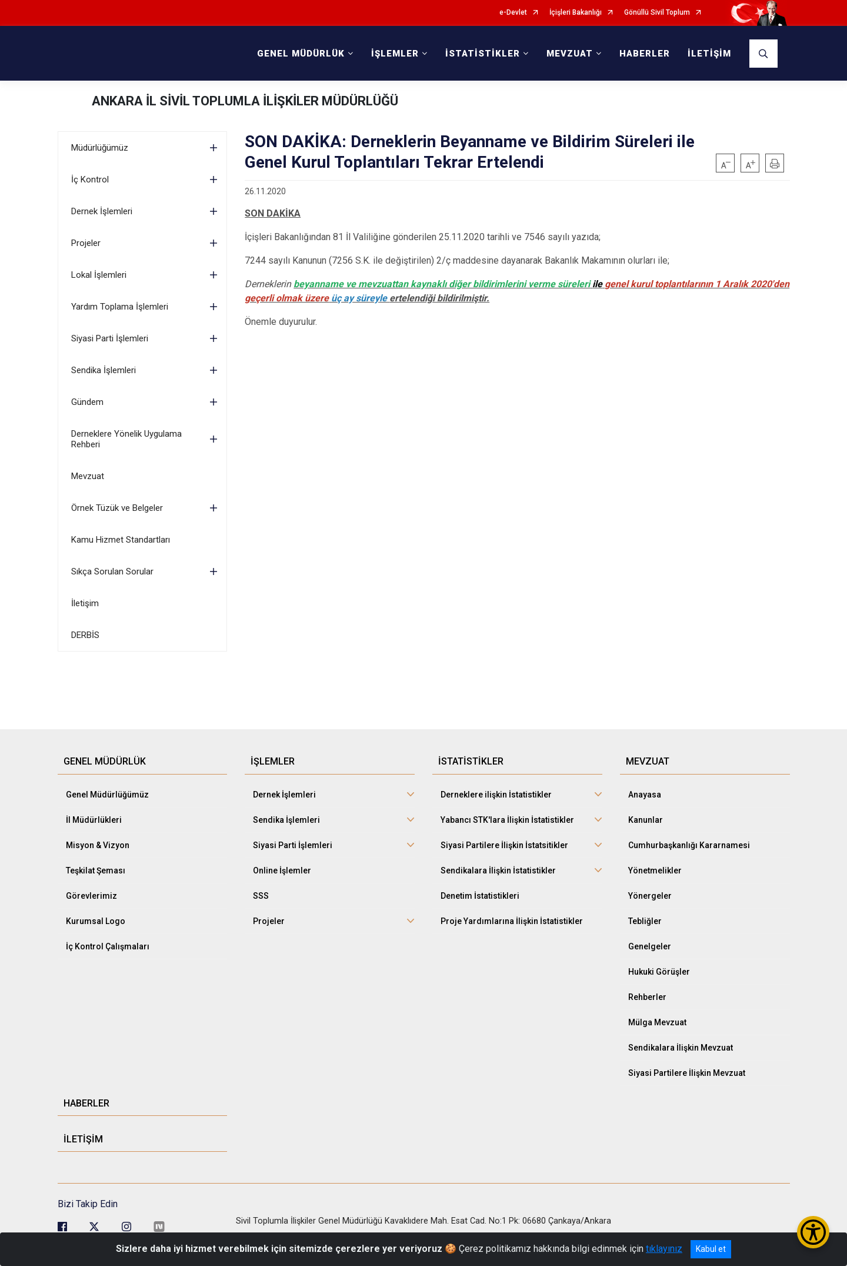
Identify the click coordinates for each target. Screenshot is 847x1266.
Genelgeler (649, 946)
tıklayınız (664, 1248)
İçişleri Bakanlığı (575, 12)
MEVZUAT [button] (569, 53)
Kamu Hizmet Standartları (120, 539)
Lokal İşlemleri (98, 275)
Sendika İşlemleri (103, 370)
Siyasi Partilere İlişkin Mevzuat (686, 1073)
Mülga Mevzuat (657, 1022)
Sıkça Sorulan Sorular (112, 571)
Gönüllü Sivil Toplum (657, 12)
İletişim (85, 603)
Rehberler (647, 997)
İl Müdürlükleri (94, 820)
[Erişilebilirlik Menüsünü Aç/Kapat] (813, 1232)
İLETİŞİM (709, 53)
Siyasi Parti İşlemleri (109, 338)
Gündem (87, 402)
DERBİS (85, 635)
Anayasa (644, 794)
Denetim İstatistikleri (480, 896)
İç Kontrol (90, 179)
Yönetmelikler (655, 870)
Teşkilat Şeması (95, 870)
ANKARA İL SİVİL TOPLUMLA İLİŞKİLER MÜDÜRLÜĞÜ (245, 101)
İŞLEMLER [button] (395, 53)
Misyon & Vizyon (97, 845)
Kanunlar (645, 820)
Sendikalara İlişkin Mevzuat (680, 1047)
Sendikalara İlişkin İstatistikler (498, 870)
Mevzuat (87, 476)
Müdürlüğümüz (99, 147)
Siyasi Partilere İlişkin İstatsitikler (504, 845)
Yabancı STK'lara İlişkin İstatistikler (507, 820)
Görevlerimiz (91, 896)
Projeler (86, 243)
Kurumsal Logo (95, 921)
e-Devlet (513, 12)
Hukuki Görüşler (659, 971)
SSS (261, 896)
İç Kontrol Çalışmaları (107, 946)
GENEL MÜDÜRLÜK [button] (301, 53)
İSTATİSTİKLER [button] (482, 53)
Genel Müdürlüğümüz (107, 794)
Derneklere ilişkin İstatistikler (496, 794)
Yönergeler (650, 896)
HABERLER (644, 53)
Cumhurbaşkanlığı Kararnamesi (689, 845)
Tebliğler (645, 921)
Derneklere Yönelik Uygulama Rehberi (126, 439)
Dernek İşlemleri (101, 211)
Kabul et (711, 1249)
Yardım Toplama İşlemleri (119, 306)
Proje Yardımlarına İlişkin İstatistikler (512, 921)
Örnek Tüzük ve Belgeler (117, 508)
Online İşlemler (282, 870)
